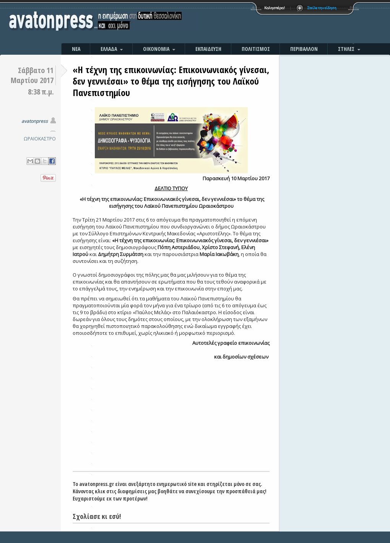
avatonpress (34, 121)
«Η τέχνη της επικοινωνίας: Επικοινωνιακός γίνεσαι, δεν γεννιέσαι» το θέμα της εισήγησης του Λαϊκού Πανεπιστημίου (171, 81)
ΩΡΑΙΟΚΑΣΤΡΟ (40, 138)
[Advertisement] (277, 23)
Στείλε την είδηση (321, 7)
